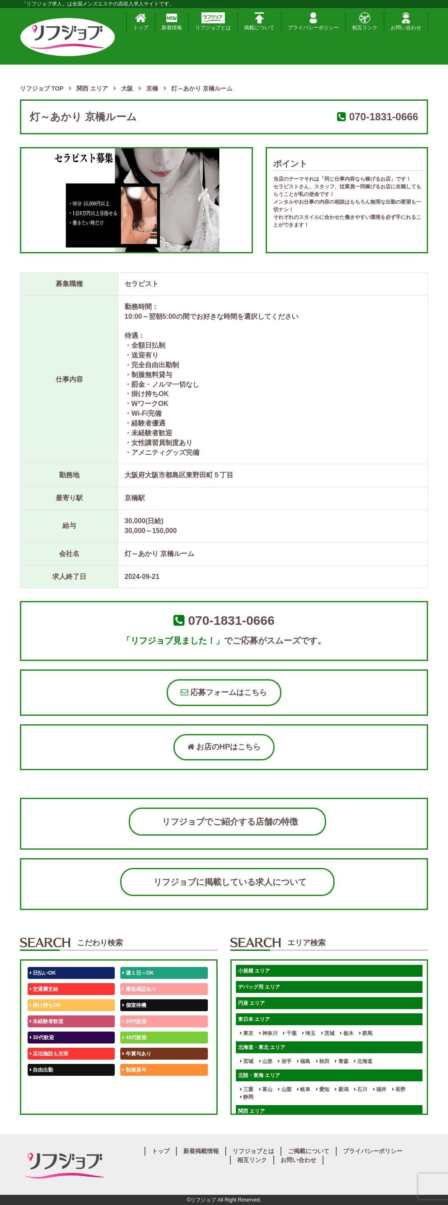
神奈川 (268, 1033)
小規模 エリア (254, 971)
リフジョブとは (213, 21)
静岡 (246, 1097)
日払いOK (43, 973)
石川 (360, 1089)
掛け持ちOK (45, 1005)
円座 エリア (251, 1003)
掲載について (259, 21)
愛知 (322, 1089)
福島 (303, 1061)
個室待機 (134, 1005)
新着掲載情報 (201, 1151)
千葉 (289, 1033)
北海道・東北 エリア (261, 1047)
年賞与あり (136, 1054)
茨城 (328, 1033)
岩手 (284, 1061)
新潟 (341, 1089)
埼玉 (308, 1033)
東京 (246, 1033)
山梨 (284, 1089)
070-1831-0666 (383, 116)
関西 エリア (251, 1111)
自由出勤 (41, 1070)
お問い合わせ (406, 21)
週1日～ (133, 1102)
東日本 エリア (254, 1019)
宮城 (246, 1061)
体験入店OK (45, 1102)
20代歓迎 (134, 1021)
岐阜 (303, 1089)
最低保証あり (139, 989)
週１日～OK (137, 973)
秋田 (322, 1061)
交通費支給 (44, 989)
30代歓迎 (42, 1038)
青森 (341, 1061)
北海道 (363, 1061)
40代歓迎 (134, 1038)
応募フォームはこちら (224, 692)
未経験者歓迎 (46, 1021)
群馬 (365, 1033)
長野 (398, 1089)
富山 (265, 1089)
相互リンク (364, 21)
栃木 (346, 1033)
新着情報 (172, 21)
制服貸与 (134, 1070)
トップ (140, 21)
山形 (265, 1061)
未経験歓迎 (136, 1086)
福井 (379, 1089)
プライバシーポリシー (313, 21)
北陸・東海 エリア (259, 1075)
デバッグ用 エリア (259, 987)
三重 (246, 1089)
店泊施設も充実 (49, 1054)
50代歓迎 (42, 1086)
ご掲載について (308, 1151)
